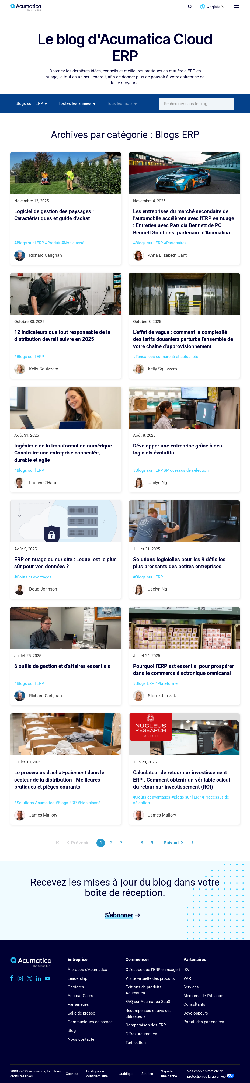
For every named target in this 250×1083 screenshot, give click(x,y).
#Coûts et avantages (32, 577)
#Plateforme (166, 683)
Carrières (76, 987)
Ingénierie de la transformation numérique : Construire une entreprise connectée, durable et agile (64, 453)
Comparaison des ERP (146, 1025)
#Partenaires (175, 243)
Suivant (173, 842)
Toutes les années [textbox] (74, 103)
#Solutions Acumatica (34, 802)
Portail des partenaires (203, 1021)
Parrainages (78, 1004)
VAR (187, 978)
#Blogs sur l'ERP (29, 243)
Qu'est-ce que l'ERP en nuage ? (153, 969)
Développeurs (195, 1013)
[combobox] (32, 104)
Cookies (72, 1074)
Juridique (126, 1074)
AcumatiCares (80, 995)
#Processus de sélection (186, 470)
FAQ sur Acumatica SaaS (148, 1001)
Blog (72, 1030)
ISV (186, 969)
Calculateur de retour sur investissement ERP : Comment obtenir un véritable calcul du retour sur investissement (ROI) (181, 780)
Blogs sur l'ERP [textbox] (29, 103)
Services (191, 987)
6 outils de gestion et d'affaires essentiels (62, 666)
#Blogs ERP (143, 683)
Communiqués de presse (90, 1021)
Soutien (147, 1074)
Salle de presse (81, 1013)
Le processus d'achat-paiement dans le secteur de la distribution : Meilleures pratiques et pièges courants (59, 780)
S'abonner (119, 915)
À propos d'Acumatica (87, 969)
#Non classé (72, 243)
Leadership (77, 978)
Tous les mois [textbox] (120, 103)
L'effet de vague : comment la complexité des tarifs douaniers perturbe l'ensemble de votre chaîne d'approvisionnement (183, 339)
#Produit (52, 243)
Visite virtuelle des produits (150, 978)
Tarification (136, 1042)
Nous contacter (82, 1039)
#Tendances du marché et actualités (165, 356)
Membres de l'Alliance (203, 995)
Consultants (194, 1004)
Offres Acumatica (141, 1034)
